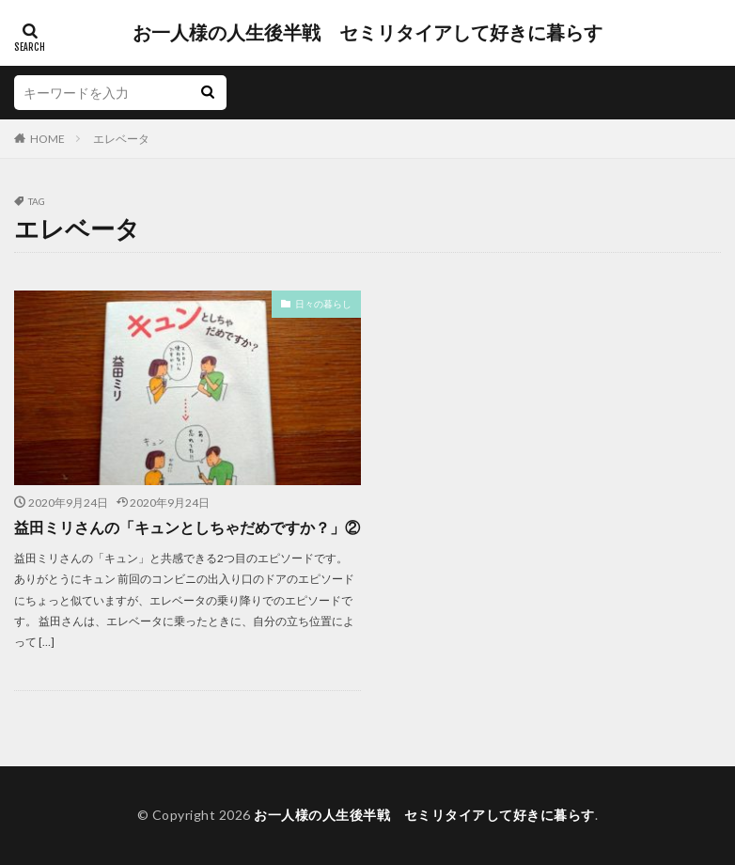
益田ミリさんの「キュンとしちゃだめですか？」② (187, 527)
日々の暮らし (323, 303)
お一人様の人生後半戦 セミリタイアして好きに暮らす (367, 33)
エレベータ (121, 139)
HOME (47, 139)
